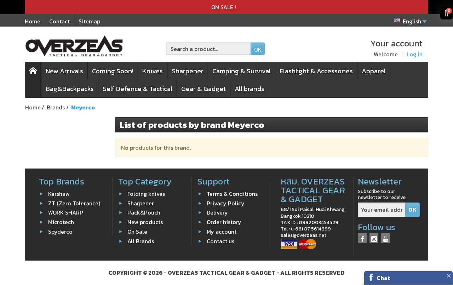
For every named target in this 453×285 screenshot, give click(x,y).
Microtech (61, 222)
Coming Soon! (112, 71)
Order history (224, 222)
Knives (152, 71)
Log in (415, 54)
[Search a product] (208, 48)
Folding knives (146, 193)
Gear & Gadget (203, 89)
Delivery (217, 212)
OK (258, 49)
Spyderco (60, 231)
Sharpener (187, 71)
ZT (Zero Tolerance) (74, 203)
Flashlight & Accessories (316, 71)
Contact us (220, 240)
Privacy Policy (226, 203)
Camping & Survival (241, 71)
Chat (383, 278)
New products (145, 222)
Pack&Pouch (143, 212)
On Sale (137, 231)
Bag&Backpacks (70, 89)
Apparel (374, 71)
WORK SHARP (65, 212)
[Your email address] (382, 210)
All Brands (140, 240)
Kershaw (59, 193)
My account (221, 231)
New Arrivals (64, 71)
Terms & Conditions (232, 193)
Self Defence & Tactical (137, 89)
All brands (249, 89)
